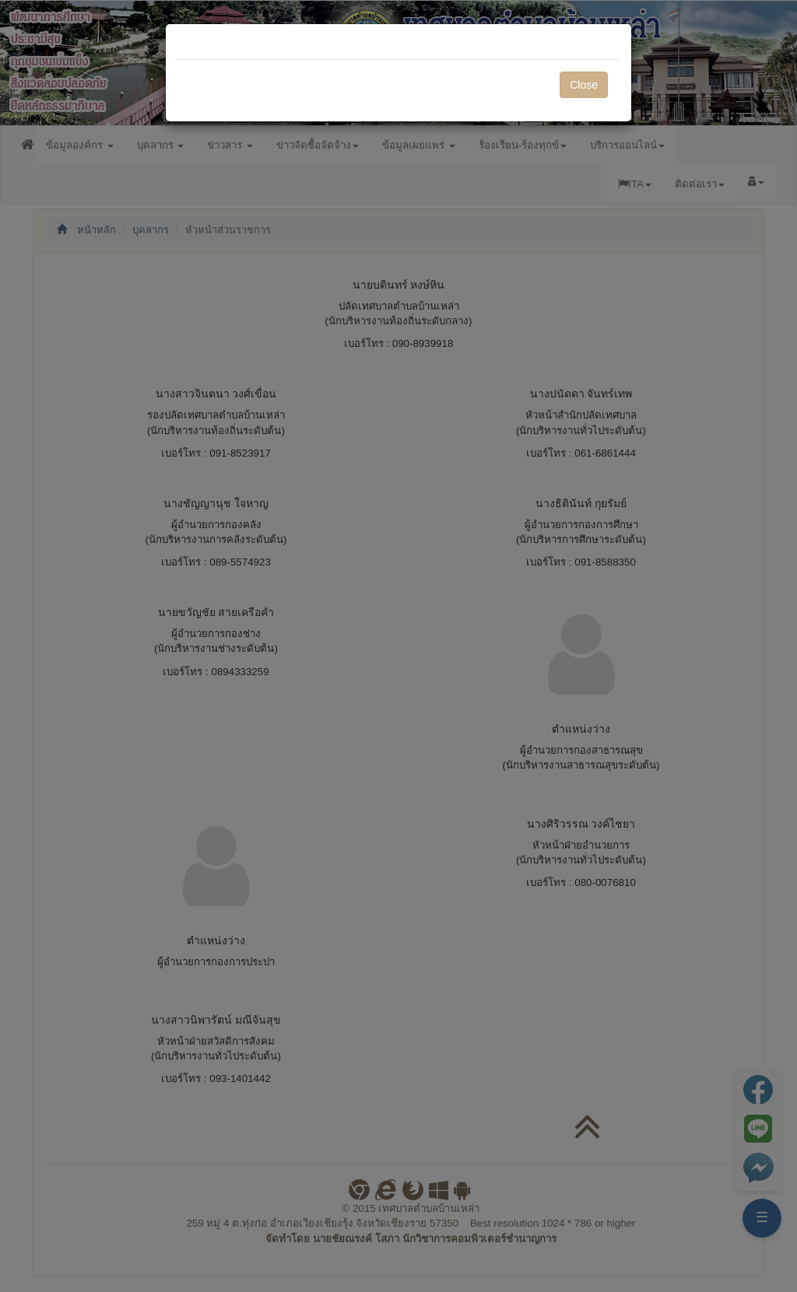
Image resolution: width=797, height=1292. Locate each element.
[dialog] (398, 646)
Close (584, 85)
